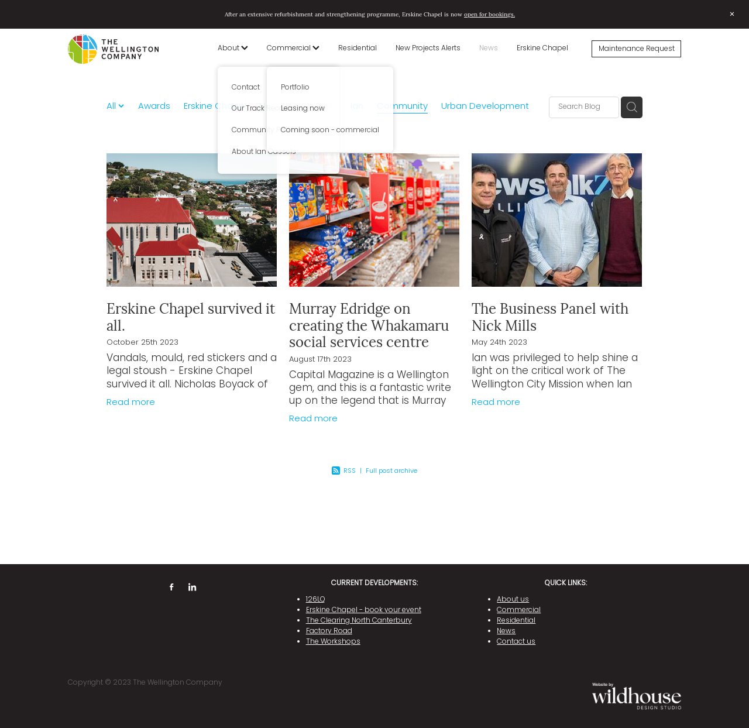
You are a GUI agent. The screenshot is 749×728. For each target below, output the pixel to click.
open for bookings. (489, 14)
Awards (154, 107)
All (112, 106)
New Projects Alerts (428, 48)
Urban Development (485, 107)
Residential (357, 48)
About (233, 48)
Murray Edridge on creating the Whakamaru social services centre (369, 325)
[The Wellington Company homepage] (129, 49)
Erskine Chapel (542, 48)
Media (324, 107)
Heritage (278, 107)
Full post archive (391, 471)
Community (402, 107)
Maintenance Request (637, 49)
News (488, 48)
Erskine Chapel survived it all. (190, 316)
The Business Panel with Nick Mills (550, 316)
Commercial (293, 48)
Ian (357, 107)
